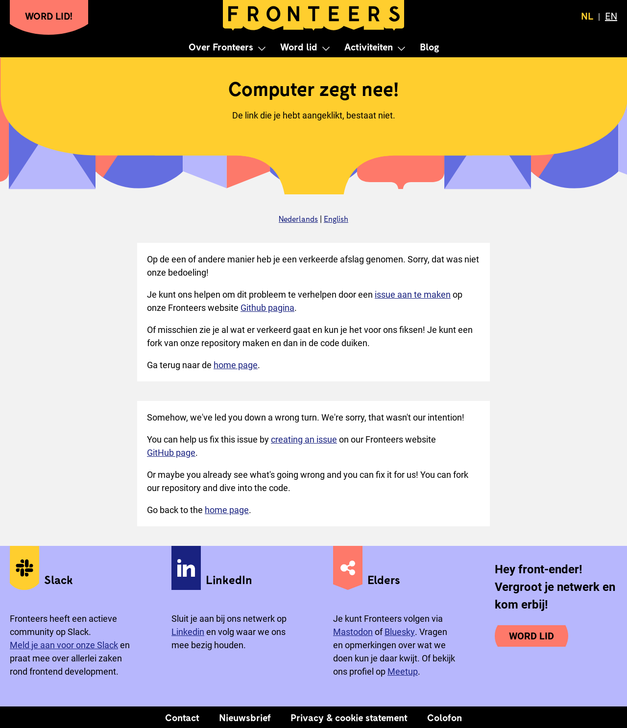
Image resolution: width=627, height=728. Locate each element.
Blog (429, 46)
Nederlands (298, 218)
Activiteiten (368, 46)
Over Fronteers (221, 46)
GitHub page (171, 452)
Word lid (298, 46)
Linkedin (187, 632)
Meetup (402, 671)
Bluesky (400, 632)
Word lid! (49, 16)
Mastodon (353, 632)
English (336, 218)
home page (236, 365)
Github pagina (267, 308)
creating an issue (304, 439)
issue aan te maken (413, 294)
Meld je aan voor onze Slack (64, 645)
